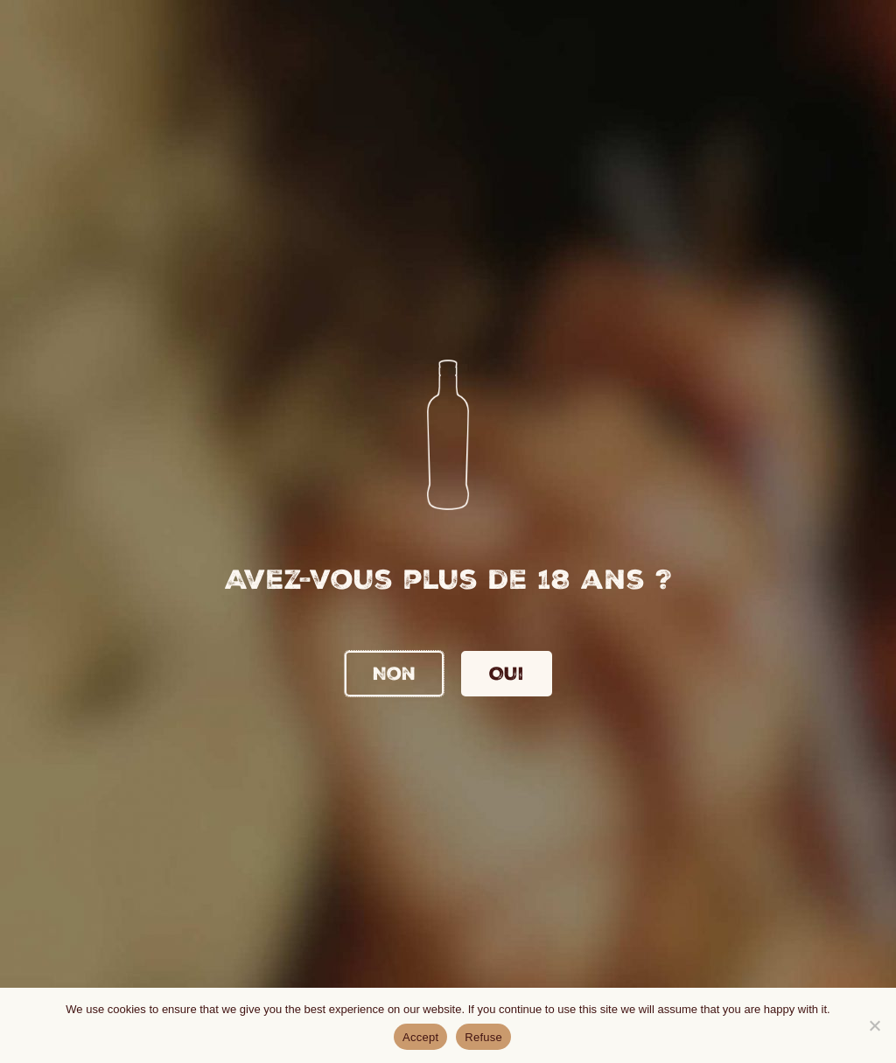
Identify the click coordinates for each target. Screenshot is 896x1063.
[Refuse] (874, 1025)
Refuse (483, 1037)
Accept (420, 1037)
